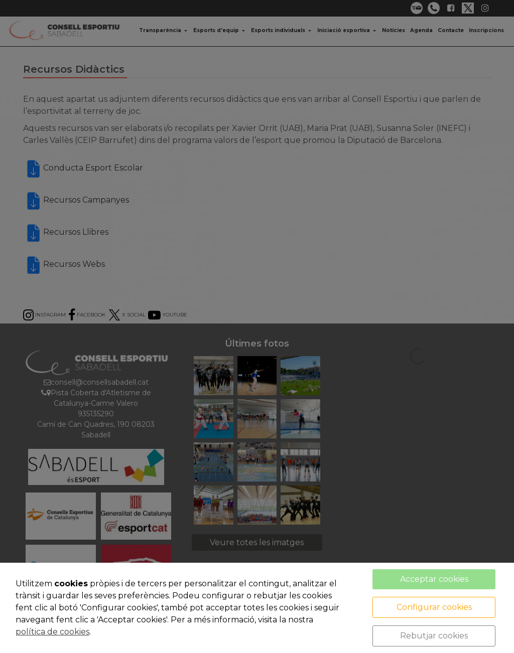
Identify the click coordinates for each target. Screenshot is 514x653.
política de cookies (52, 631)
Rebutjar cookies (434, 635)
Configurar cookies (434, 607)
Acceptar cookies (434, 579)
